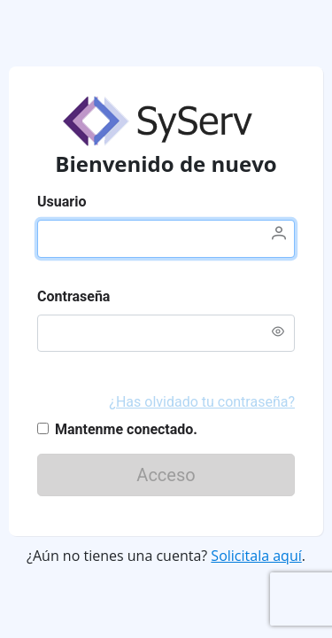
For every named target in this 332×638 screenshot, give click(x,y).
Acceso (198, 475)
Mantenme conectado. (126, 429)
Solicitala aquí (256, 555)
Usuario (61, 201)
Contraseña (73, 296)
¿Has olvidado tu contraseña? (202, 401)
